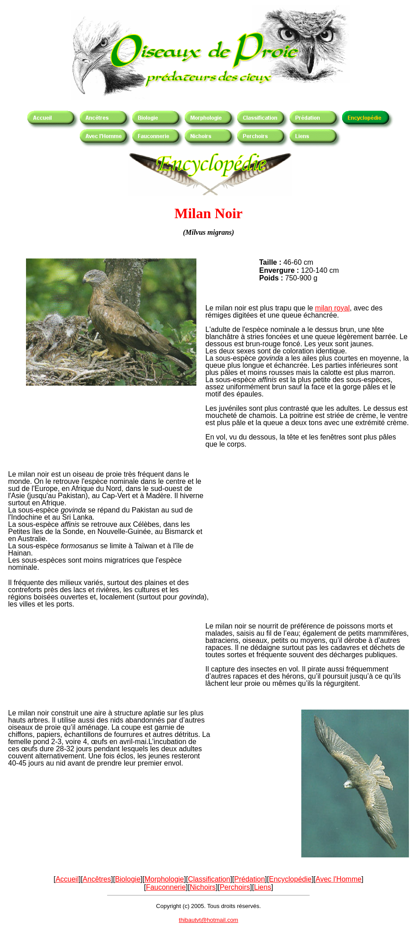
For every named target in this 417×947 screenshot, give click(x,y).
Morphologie (164, 879)
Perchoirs (235, 887)
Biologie (127, 879)
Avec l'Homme (338, 879)
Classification (209, 879)
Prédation (249, 879)
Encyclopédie (290, 879)
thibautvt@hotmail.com (208, 920)
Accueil (67, 879)
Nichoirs (203, 887)
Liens (262, 887)
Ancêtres (97, 879)
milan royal (332, 308)
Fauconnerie (166, 887)
